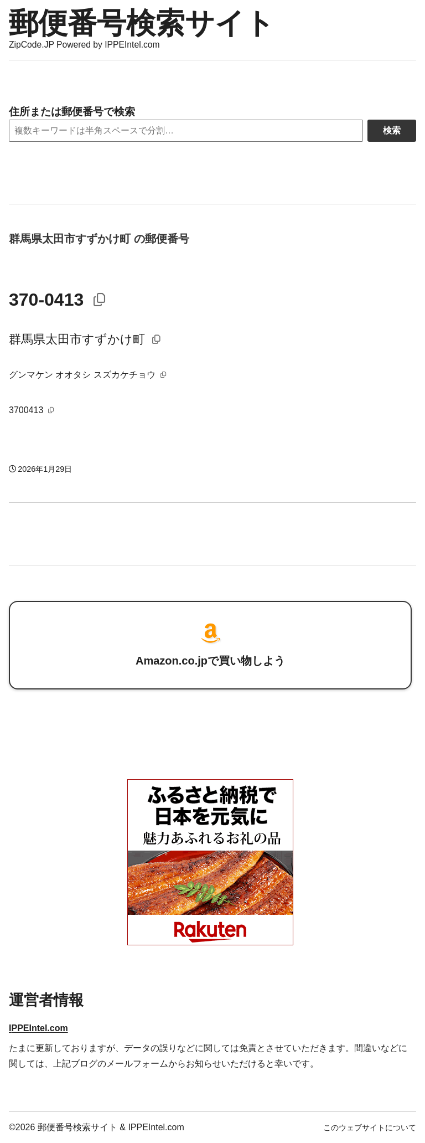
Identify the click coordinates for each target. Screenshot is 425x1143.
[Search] (186, 131)
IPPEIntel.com (38, 1028)
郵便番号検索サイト (141, 23)
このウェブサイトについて (369, 1127)
